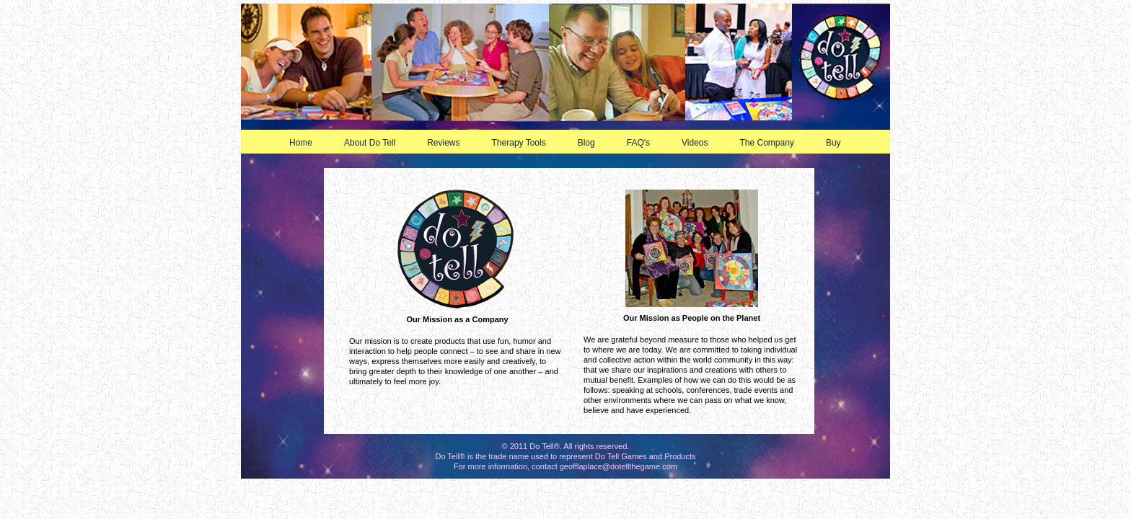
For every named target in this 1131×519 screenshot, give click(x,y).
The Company (773, 142)
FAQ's (644, 142)
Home (300, 143)
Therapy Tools (525, 142)
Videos (700, 142)
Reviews (449, 142)
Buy (839, 142)
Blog (592, 142)
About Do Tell (375, 142)
